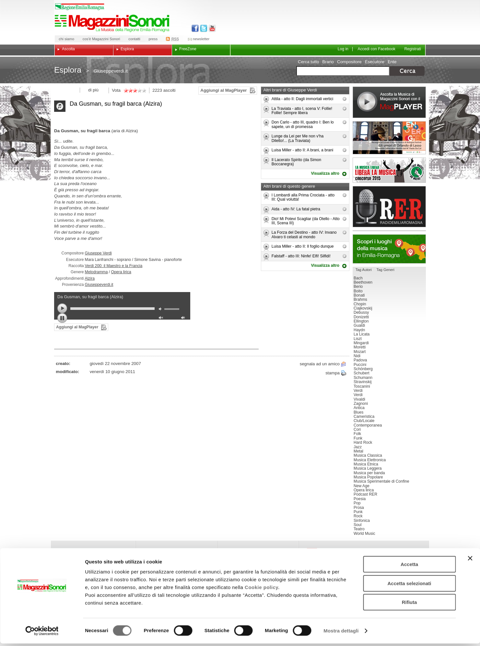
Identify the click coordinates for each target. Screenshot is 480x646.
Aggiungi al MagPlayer (223, 90)
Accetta (409, 567)
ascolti (169, 90)
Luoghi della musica (389, 249)
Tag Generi (385, 270)
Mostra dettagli (340, 633)
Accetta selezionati (409, 586)
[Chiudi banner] (470, 560)
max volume (184, 318)
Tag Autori (364, 270)
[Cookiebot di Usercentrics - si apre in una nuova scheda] (42, 633)
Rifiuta (409, 604)
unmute (162, 318)
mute (162, 309)
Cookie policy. (262, 590)
